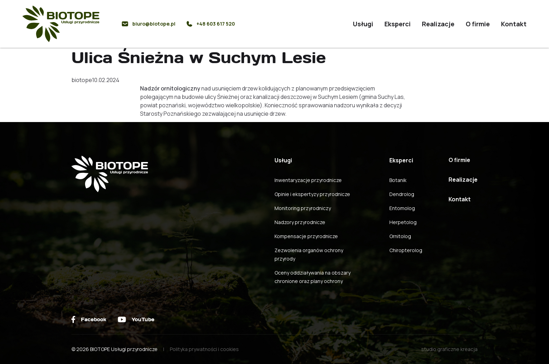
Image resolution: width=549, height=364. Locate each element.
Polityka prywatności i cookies (204, 349)
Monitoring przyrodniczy (302, 208)
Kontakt (514, 24)
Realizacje (438, 24)
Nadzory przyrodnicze (299, 222)
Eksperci (397, 24)
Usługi (363, 24)
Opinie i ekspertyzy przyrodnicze (312, 194)
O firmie (478, 24)
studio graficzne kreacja (449, 349)
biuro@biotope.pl (148, 23)
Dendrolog (401, 194)
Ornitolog (400, 236)
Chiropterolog (405, 250)
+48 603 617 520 (211, 23)
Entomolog (402, 208)
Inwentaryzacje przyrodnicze (308, 180)
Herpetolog (403, 222)
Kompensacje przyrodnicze (306, 236)
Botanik (397, 180)
